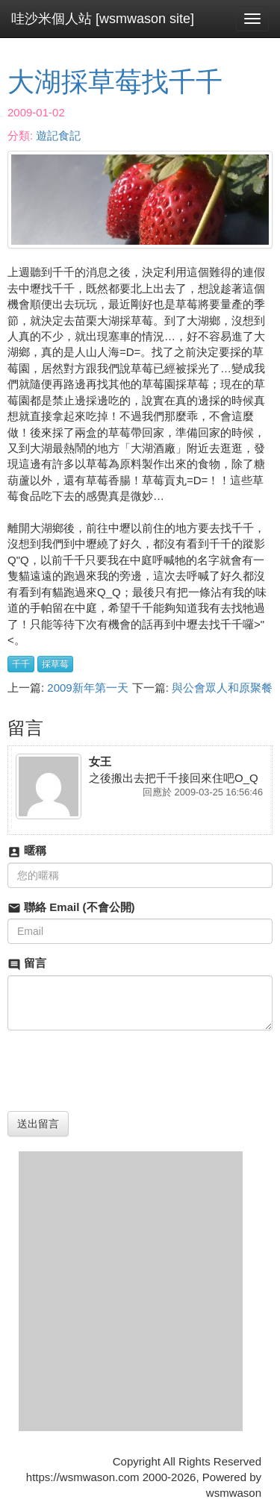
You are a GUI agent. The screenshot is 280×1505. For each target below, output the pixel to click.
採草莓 (55, 664)
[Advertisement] (140, 1291)
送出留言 (38, 1124)
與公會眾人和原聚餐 (222, 687)
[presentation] (120, 1071)
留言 (26, 964)
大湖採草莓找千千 (115, 81)
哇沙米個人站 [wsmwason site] (102, 18)
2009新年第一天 (87, 687)
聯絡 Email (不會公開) (71, 908)
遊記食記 (58, 135)
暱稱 (26, 851)
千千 (21, 664)
